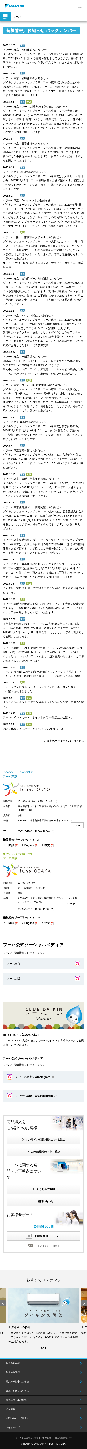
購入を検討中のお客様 (17, 1381)
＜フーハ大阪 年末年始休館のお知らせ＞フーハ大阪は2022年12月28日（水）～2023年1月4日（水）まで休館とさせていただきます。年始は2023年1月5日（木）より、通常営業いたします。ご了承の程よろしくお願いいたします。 (43, 654)
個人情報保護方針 (63, 1438)
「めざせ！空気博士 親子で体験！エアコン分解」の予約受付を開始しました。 (43, 590)
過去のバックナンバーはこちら (65, 740)
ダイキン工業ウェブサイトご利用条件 (33, 1438)
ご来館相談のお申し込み (45, 1151)
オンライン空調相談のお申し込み (45, 1139)
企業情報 (10, 1409)
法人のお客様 (13, 1372)
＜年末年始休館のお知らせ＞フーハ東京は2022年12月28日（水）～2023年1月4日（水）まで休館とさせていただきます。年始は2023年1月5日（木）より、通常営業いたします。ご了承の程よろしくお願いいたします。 (43, 630)
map (78, 825)
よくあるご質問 (45, 1189)
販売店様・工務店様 (16, 1400)
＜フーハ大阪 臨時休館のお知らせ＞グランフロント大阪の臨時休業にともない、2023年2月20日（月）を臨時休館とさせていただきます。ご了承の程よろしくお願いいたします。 (43, 608)
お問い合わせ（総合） (17, 1418)
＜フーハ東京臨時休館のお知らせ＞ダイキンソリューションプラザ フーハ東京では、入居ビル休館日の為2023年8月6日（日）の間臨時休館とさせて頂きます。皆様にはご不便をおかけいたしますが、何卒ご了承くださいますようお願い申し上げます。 (43, 546)
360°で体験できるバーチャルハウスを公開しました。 (35, 728)
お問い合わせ (45, 1201)
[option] (43, 1316)
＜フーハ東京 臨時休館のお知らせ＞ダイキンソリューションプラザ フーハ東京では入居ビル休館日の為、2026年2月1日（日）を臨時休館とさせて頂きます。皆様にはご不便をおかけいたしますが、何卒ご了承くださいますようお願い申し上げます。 (43, 58)
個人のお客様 (13, 1363)
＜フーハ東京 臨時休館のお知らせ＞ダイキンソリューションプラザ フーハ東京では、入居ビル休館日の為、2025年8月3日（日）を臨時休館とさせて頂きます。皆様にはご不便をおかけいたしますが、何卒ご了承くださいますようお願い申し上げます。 (43, 180)
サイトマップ (13, 1427)
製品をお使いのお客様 (17, 1390)
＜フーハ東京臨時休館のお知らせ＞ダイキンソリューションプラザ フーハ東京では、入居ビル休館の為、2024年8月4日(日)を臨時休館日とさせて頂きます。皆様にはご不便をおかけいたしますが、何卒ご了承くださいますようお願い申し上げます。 (43, 459)
